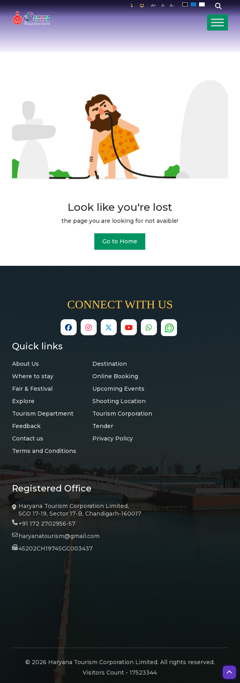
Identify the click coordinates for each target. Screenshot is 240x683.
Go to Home (119, 241)
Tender (102, 426)
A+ (153, 5)
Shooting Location (119, 401)
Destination (109, 363)
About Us (25, 363)
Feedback (26, 426)
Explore (23, 401)
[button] (229, 672)
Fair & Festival (32, 388)
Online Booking (115, 376)
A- (172, 5)
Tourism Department (42, 413)
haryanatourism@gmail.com (59, 536)
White (203, 4)
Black (186, 4)
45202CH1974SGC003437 (55, 548)
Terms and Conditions (44, 451)
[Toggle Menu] (217, 22)
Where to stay (32, 376)
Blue (194, 4)
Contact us (27, 438)
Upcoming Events (118, 388)
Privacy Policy (112, 438)
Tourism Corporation (122, 413)
